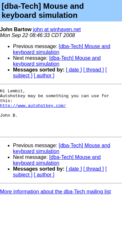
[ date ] (74, 69)
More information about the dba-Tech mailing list (55, 200)
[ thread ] (93, 69)
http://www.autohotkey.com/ (33, 109)
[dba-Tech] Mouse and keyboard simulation (57, 61)
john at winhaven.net (57, 29)
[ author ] (44, 75)
